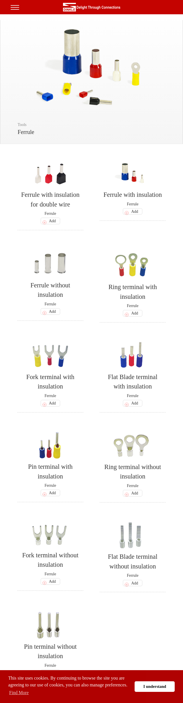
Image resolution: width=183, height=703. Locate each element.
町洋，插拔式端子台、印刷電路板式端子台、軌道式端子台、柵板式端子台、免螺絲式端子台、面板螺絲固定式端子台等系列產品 (91, 7)
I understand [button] (154, 686)
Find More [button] (19, 692)
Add (52, 221)
